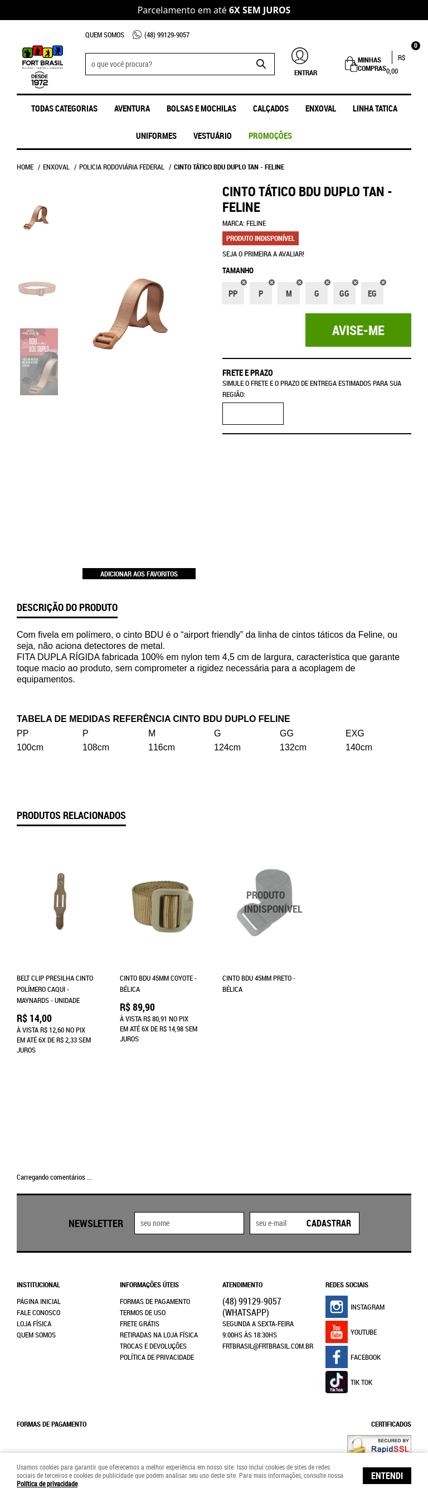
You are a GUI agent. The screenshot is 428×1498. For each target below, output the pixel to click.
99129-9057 (166, 35)
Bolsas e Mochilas (201, 108)
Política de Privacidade (157, 1268)
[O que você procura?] (261, 64)
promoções (270, 135)
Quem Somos (104, 35)
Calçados (271, 108)
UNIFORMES (156, 135)
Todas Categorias (64, 108)
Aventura (132, 108)
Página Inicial (39, 1213)
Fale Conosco (38, 1224)
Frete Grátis (139, 1235)
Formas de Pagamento (155, 1213)
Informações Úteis (149, 1196)
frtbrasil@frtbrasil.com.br (267, 1257)
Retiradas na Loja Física (159, 1246)
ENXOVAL (320, 108)
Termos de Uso (143, 1224)
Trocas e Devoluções (153, 1257)
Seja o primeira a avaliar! (263, 254)
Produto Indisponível (265, 902)
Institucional (38, 1196)
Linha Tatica (375, 108)
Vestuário (212, 135)
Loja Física (34, 1235)
